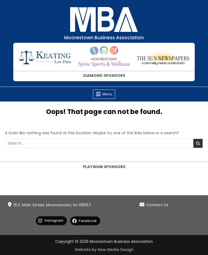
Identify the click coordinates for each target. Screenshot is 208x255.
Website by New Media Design (104, 249)
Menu (107, 94)
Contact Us (157, 205)
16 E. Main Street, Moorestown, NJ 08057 (52, 205)
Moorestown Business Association (104, 37)
